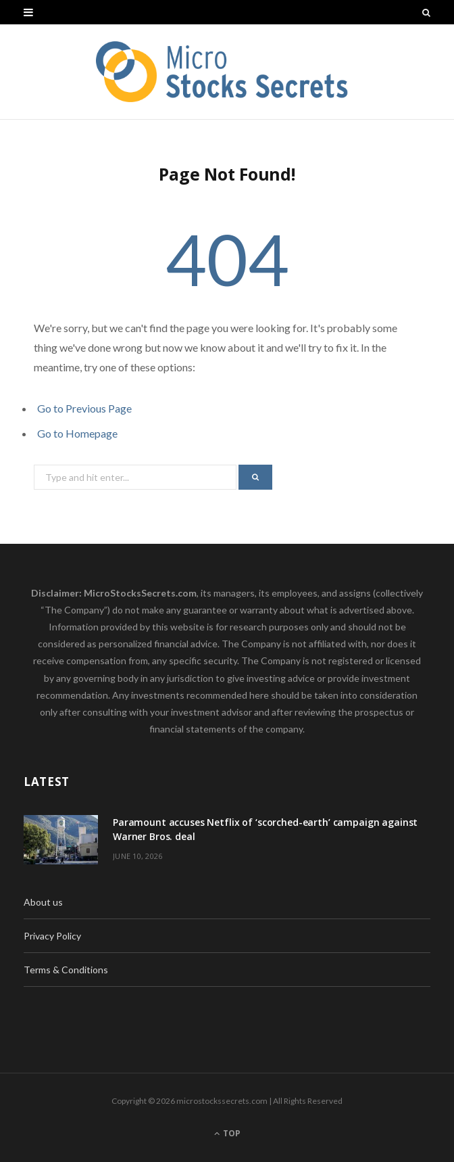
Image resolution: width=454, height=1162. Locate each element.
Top (227, 1133)
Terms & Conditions (66, 969)
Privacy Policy (52, 936)
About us (43, 902)
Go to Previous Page (84, 408)
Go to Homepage (77, 433)
